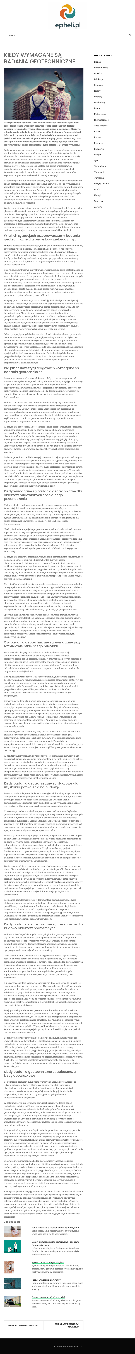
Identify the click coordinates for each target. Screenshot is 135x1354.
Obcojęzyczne (100, 125)
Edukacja (98, 79)
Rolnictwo (99, 148)
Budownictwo (101, 67)
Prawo (97, 137)
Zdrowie (98, 206)
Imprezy (98, 96)
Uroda (97, 189)
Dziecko (98, 73)
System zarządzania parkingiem (48, 1262)
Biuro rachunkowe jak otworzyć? (67, 1325)
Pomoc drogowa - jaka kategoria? (48, 1297)
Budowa (8, 245)
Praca (97, 131)
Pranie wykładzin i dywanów (46, 1279)
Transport (99, 172)
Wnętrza (98, 201)
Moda (97, 108)
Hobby (97, 90)
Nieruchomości (101, 119)
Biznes (97, 61)
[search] (130, 35)
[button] (9, 35)
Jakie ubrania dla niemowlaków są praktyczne (55, 1227)
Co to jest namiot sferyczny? (23, 1325)
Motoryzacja (100, 114)
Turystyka (99, 177)
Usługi (97, 195)
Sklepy (97, 154)
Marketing (99, 102)
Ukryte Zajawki (101, 183)
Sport (96, 160)
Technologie (100, 166)
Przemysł (98, 143)
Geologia (98, 85)
